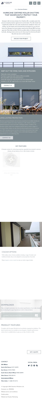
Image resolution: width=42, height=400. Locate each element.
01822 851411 (12, 375)
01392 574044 (11, 370)
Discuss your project (21, 39)
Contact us (8, 85)
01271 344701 (15, 367)
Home (16, 9)
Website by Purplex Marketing (9, 397)
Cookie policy (5, 394)
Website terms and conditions (9, 391)
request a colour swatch (11, 261)
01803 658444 (19, 372)
